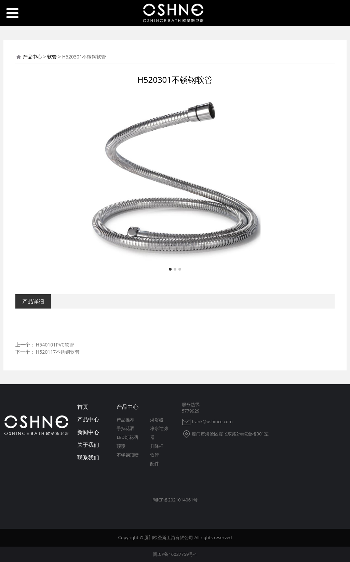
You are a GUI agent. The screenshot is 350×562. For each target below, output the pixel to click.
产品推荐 (125, 420)
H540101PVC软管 (55, 344)
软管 (52, 56)
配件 (154, 463)
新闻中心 (88, 432)
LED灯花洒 (127, 437)
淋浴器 (156, 420)
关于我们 (88, 444)
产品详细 (33, 301)
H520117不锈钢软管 (58, 352)
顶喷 (121, 446)
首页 (82, 406)
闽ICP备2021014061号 (175, 500)
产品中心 (32, 56)
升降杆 (156, 446)
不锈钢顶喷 (128, 455)
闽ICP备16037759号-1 (175, 554)
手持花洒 (125, 428)
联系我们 (88, 457)
